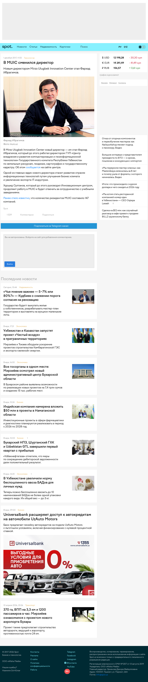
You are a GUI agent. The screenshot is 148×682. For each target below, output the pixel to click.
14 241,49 (119, 62)
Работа (33, 670)
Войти (10, 264)
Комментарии (25, 215)
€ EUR (105, 62)
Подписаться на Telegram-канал (48, 226)
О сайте (33, 659)
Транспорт (30, 605)
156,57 (117, 68)
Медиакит (113, 83)
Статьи (33, 46)
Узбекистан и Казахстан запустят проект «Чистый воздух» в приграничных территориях (28, 335)
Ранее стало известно (16, 198)
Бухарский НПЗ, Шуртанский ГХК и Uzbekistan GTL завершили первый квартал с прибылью (30, 446)
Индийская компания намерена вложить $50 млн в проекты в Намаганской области (33, 410)
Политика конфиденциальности (40, 664)
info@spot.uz (102, 675)
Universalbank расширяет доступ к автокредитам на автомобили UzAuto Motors (47, 516)
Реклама (104, 83)
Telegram (69, 652)
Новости (22, 46)
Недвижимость (48, 46)
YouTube (69, 667)
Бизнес (20, 402)
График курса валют (110, 75)
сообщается (33, 167)
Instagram (70, 659)
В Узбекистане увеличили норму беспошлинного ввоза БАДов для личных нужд (28, 482)
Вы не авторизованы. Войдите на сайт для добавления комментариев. (48, 247)
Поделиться (46, 215)
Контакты (122, 83)
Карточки (65, 46)
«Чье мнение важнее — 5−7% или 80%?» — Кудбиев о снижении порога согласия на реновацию (31, 296)
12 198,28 (119, 57)
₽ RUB (105, 68)
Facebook (70, 656)
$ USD (105, 57)
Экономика (21, 326)
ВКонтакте (70, 663)
